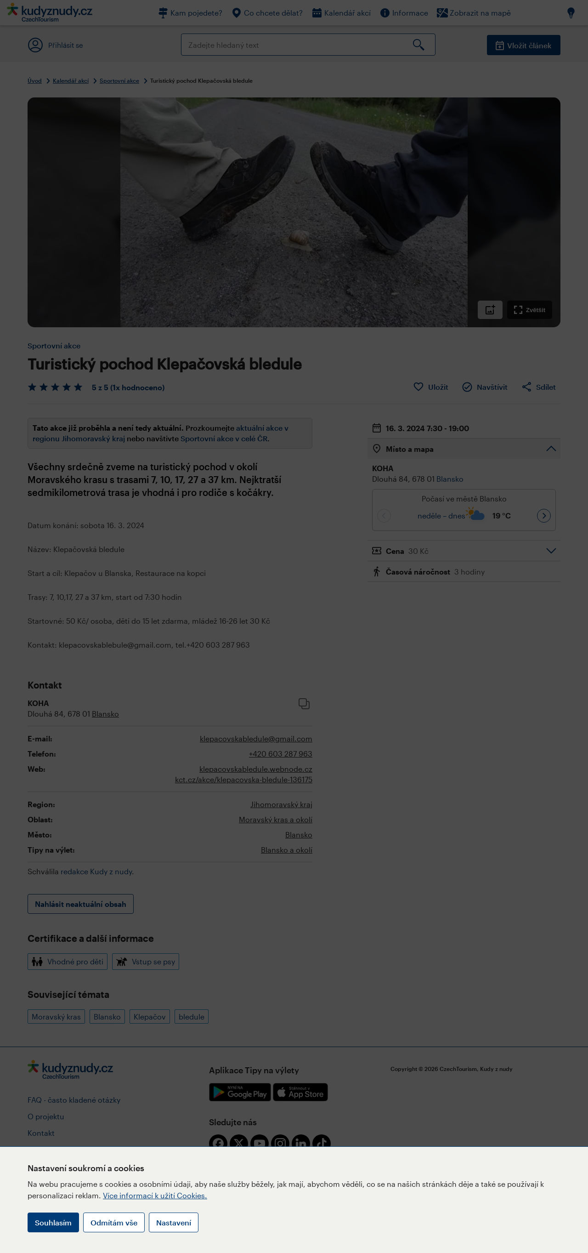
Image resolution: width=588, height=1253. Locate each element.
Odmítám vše (113, 1222)
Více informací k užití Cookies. (155, 1195)
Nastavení (173, 1222)
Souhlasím (53, 1222)
